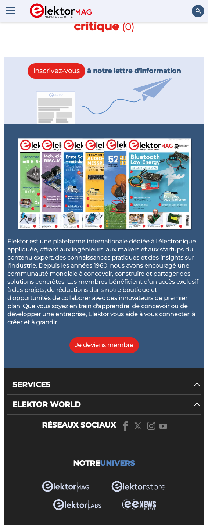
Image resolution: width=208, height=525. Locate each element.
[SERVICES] (106, 385)
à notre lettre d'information (104, 71)
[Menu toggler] (10, 10)
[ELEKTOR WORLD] (106, 405)
